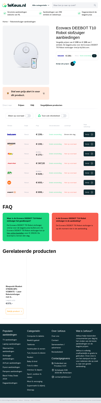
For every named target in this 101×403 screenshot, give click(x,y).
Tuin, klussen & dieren (36, 353)
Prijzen (21, 105)
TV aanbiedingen (10, 340)
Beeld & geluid (33, 340)
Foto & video (32, 365)
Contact (55, 340)
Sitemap (30, 390)
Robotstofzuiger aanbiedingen (23, 21)
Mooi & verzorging (34, 381)
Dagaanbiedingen (10, 383)
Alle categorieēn (41, 5)
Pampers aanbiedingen (12, 371)
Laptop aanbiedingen (12, 344)
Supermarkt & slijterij (36, 385)
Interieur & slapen (34, 370)
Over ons (55, 336)
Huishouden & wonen (36, 349)
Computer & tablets (35, 336)
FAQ (32, 105)
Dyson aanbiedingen (11, 367)
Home (5, 21)
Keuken (30, 357)
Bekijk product (14, 311)
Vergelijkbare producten (51, 105)
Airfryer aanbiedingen (12, 363)
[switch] (28, 115)
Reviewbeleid (57, 352)
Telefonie (31, 344)
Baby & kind (32, 361)
